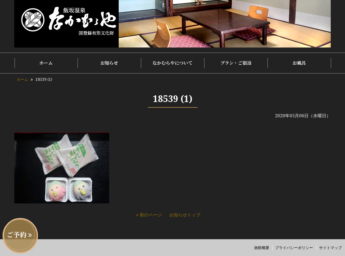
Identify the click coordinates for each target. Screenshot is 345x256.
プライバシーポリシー (294, 247)
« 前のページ (149, 215)
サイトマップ (330, 247)
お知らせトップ (184, 215)
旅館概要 (261, 247)
